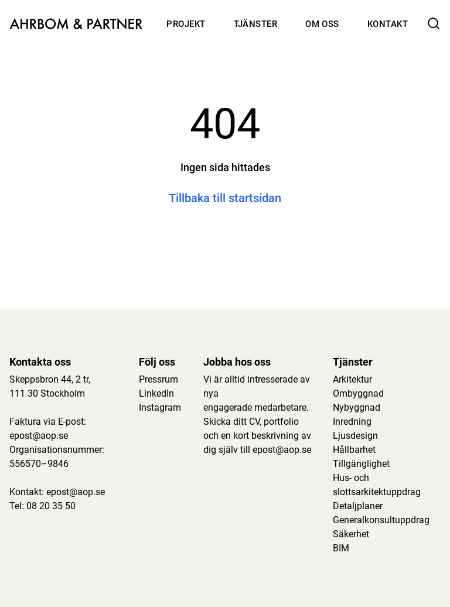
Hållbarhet (354, 449)
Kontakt (387, 24)
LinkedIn (156, 393)
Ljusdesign (355, 435)
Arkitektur (352, 379)
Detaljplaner (358, 505)
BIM (341, 548)
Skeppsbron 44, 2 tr (48, 379)
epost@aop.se (38, 435)
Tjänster (256, 24)
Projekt (185, 24)
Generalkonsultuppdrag (381, 520)
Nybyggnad (356, 407)
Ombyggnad (358, 393)
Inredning (352, 421)
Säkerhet (351, 534)
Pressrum (158, 379)
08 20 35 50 (51, 505)
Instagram (160, 407)
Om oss (322, 24)
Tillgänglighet (361, 463)
